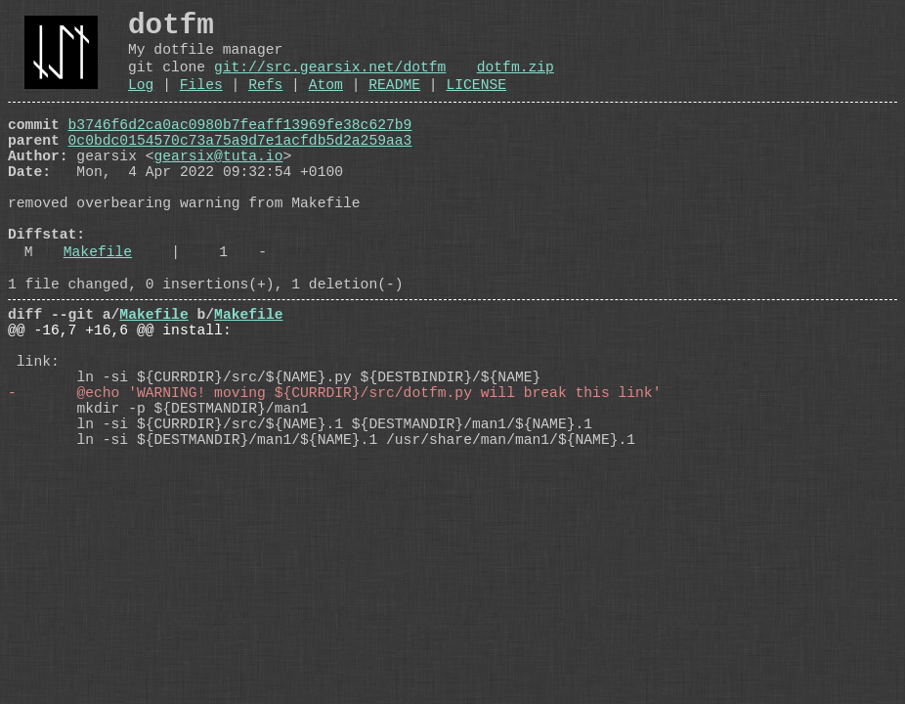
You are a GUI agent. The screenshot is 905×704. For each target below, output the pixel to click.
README (394, 101)
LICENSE (476, 101)
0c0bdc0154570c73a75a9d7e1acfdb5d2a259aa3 (240, 165)
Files (201, 101)
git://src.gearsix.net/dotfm (330, 80)
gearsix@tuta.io (218, 185)
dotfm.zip (515, 80)
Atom (326, 101)
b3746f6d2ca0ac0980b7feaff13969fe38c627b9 (240, 145)
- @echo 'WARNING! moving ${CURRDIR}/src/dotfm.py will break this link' (334, 472)
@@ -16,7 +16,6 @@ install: (120, 394)
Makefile (98, 304)
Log (140, 101)
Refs (265, 101)
